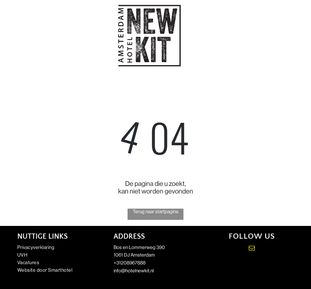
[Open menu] (283, 35)
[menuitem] (59, 247)
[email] (251, 249)
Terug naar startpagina (155, 211)
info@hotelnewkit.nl (134, 271)
